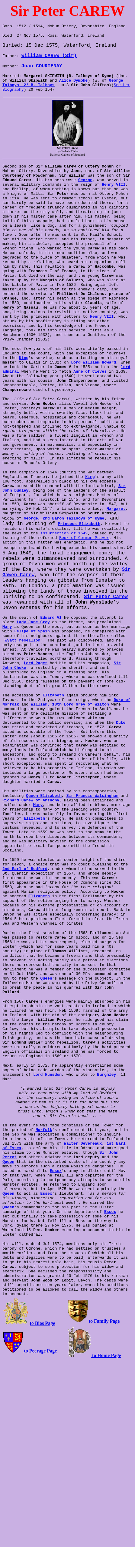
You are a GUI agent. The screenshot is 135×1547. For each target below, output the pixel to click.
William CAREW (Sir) (48, 58)
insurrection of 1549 (26, 603)
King (16, 396)
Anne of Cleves (89, 412)
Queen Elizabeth (44, 902)
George (85, 189)
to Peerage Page (40, 1533)
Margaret (75, 575)
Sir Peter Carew (79, 669)
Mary (7, 701)
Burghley (106, 1221)
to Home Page (106, 1538)
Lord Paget (14, 744)
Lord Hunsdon (47, 1221)
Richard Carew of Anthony (30, 907)
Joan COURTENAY (41, 68)
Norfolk (34, 1286)
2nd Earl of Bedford (24, 983)
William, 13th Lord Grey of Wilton (70, 793)
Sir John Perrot (93, 1313)
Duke (120, 815)
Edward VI (51, 690)
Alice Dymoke (73, 84)
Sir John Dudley (103, 548)
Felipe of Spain (32, 706)
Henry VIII (114, 195)
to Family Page (104, 1504)
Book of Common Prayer (48, 608)
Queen (37, 1113)
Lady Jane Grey (33, 695)
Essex (8, 1335)
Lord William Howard (93, 402)
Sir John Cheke (108, 744)
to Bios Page (42, 1506)
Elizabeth (53, 782)
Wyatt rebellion (22, 717)
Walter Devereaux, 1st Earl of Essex (84, 1302)
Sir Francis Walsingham (92, 902)
